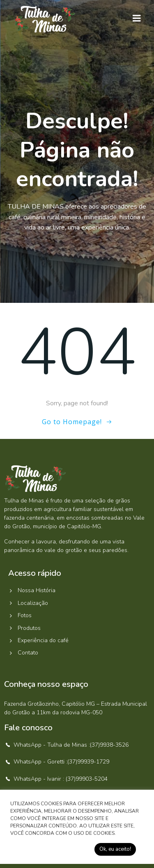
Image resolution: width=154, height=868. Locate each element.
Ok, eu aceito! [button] (115, 849)
